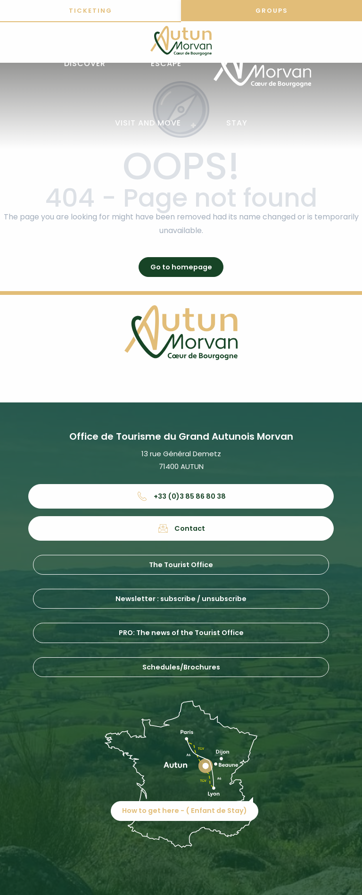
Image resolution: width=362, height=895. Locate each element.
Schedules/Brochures (181, 667)
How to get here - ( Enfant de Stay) (184, 810)
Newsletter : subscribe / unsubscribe (181, 598)
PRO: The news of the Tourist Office (181, 632)
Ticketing (90, 10)
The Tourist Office (181, 564)
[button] (84, 64)
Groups (271, 10)
